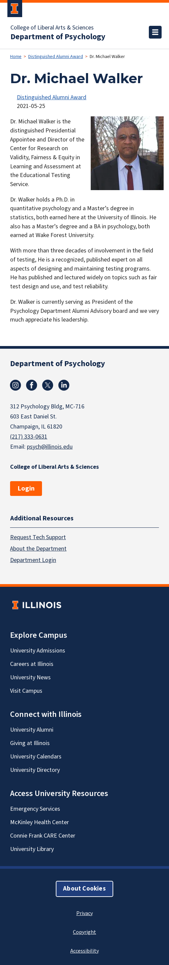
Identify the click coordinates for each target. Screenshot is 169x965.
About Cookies (84, 888)
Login (26, 488)
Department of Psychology (57, 37)
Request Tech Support (38, 537)
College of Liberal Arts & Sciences (52, 28)
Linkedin (63, 385)
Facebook (31, 385)
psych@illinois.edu (50, 447)
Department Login (33, 560)
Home (16, 56)
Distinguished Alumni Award (55, 56)
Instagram (15, 385)
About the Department (38, 548)
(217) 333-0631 (28, 437)
